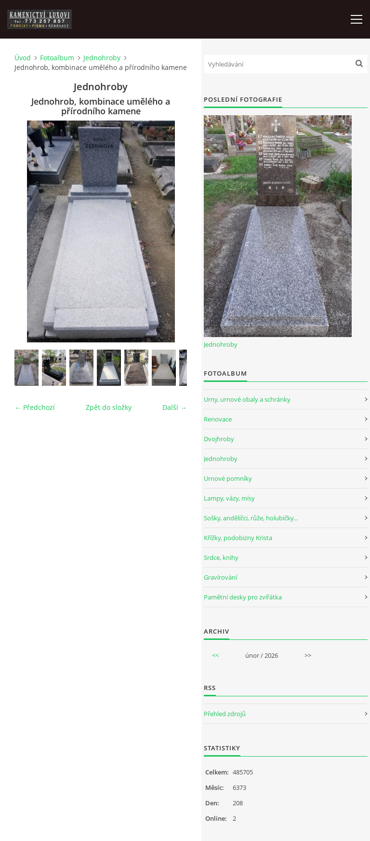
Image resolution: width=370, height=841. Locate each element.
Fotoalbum (57, 57)
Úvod (22, 57)
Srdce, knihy (221, 557)
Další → (174, 407)
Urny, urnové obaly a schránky (247, 399)
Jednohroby (101, 57)
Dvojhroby (219, 438)
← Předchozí (34, 407)
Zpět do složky (109, 407)
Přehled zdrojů (225, 713)
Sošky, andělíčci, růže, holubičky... (251, 518)
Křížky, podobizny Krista (238, 537)
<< (215, 655)
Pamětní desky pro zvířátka (243, 597)
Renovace (218, 419)
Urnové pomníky (228, 478)
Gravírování (220, 577)
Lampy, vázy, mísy (229, 498)
